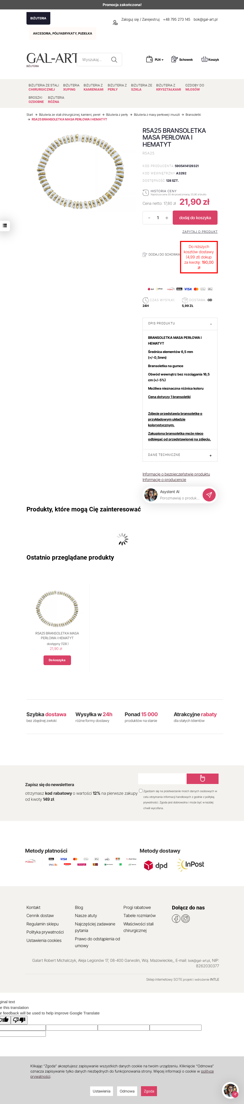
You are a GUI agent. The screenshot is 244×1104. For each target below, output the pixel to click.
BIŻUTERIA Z (94, 87)
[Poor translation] (19, 1020)
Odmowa (127, 1091)
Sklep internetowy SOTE (164, 979)
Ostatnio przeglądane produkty (70, 557)
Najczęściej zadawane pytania (95, 927)
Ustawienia (101, 1091)
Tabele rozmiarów (139, 915)
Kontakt (33, 907)
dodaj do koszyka (195, 217)
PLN (159, 60)
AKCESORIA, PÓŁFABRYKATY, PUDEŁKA (62, 33)
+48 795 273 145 (176, 19)
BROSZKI (36, 100)
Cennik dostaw (40, 915)
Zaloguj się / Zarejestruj (136, 19)
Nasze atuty (86, 915)
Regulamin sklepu (42, 923)
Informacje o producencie (164, 479)
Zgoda (149, 1091)
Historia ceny (164, 191)
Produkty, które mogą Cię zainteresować (83, 509)
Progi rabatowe (137, 907)
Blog (79, 907)
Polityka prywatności (45, 932)
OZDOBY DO (194, 87)
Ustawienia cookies (44, 940)
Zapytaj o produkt (200, 231)
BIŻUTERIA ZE (141, 87)
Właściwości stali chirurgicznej (138, 927)
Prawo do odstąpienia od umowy (97, 942)
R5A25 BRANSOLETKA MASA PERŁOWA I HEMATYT (57, 635)
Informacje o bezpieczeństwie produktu (176, 474)
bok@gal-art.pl (206, 19)
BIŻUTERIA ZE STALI (44, 87)
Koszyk (210, 59)
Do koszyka (57, 660)
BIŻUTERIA (38, 18)
